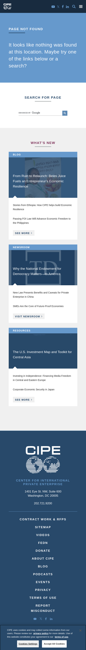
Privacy (43, 590)
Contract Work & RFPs (43, 519)
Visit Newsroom (27, 316)
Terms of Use (43, 597)
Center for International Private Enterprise (43, 482)
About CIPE (43, 558)
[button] (81, 6)
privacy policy (41, 635)
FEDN (43, 543)
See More (24, 233)
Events (43, 582)
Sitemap (43, 527)
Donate (43, 550)
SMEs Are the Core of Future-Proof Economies (38, 306)
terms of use (61, 638)
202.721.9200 (43, 503)
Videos (43, 535)
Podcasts (43, 574)
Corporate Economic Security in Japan (33, 389)
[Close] (80, 632)
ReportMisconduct (43, 608)
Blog (43, 566)
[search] (40, 113)
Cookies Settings (28, 645)
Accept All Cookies (54, 645)
